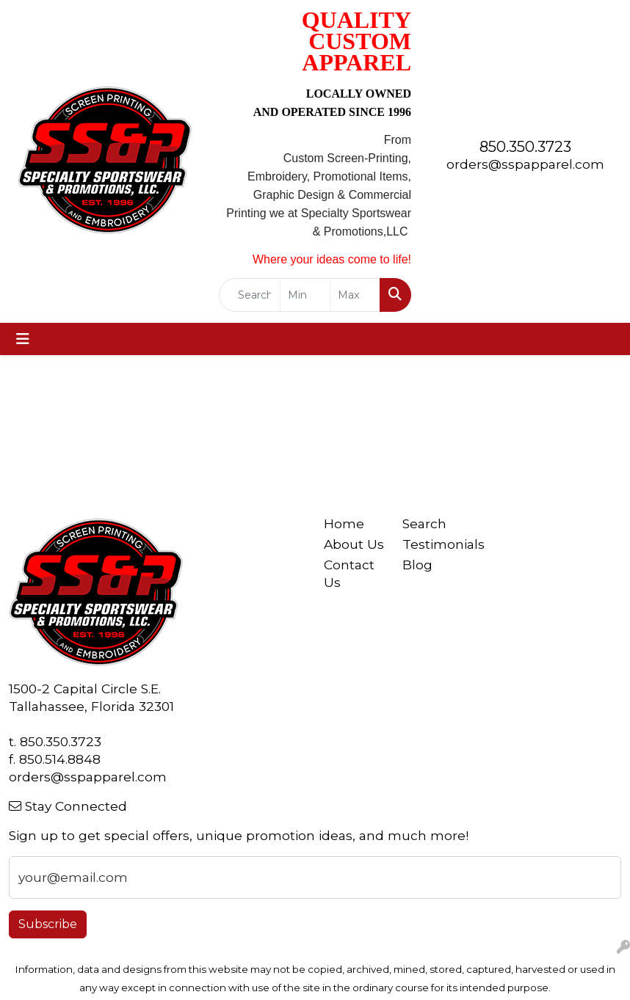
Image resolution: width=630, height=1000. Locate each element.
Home (344, 523)
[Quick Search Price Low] (305, 295)
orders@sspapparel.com (525, 164)
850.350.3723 (525, 147)
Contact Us (349, 573)
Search (424, 523)
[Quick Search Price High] (355, 295)
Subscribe (47, 924)
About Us (354, 544)
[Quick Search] (249, 295)
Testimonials (432, 544)
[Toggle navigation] (22, 339)
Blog (417, 564)
